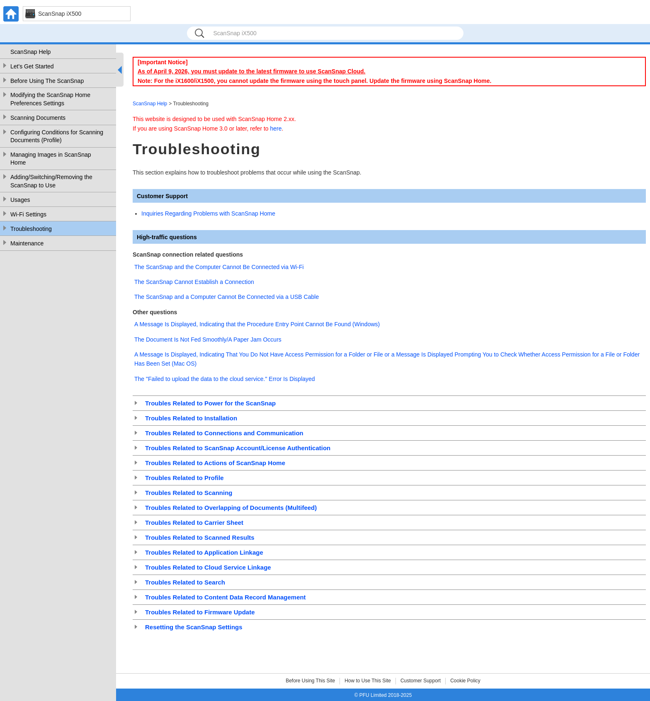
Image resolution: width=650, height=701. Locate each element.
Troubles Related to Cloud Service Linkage (208, 567)
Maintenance (27, 243)
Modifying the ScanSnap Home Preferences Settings (50, 99)
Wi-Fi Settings (28, 214)
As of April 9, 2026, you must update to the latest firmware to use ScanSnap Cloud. (251, 71)
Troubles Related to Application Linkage (204, 552)
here (276, 128)
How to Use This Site (367, 681)
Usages (20, 199)
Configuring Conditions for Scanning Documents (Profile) (56, 136)
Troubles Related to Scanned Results (200, 537)
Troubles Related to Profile (184, 477)
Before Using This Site (310, 681)
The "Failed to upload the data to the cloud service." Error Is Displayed (224, 379)
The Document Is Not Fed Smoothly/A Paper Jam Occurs (207, 339)
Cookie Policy (465, 681)
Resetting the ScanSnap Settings (194, 627)
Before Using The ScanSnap (47, 81)
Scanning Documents (37, 117)
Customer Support (420, 681)
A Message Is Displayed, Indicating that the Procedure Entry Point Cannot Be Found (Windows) (257, 324)
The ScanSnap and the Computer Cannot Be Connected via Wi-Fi (219, 267)
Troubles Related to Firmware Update (200, 612)
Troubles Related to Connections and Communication (224, 433)
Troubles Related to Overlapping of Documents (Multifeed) (231, 507)
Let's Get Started (32, 66)
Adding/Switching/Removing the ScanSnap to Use (51, 181)
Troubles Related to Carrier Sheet (194, 522)
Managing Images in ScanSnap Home (50, 158)
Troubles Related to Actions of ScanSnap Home (215, 462)
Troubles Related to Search (185, 582)
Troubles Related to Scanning (188, 492)
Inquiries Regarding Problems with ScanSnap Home (208, 213)
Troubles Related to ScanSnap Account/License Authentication (237, 447)
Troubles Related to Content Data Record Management (225, 597)
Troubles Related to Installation (191, 418)
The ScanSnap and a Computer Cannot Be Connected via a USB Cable (226, 296)
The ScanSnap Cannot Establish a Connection (194, 282)
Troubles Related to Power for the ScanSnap (210, 403)
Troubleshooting (31, 229)
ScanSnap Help (30, 52)
